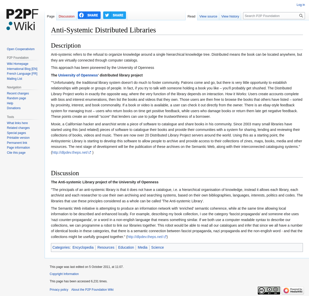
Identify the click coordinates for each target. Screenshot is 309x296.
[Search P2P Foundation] (274, 15)
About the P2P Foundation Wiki (92, 289)
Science (157, 247)
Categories (61, 247)
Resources (105, 247)
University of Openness (78, 75)
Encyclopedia (83, 247)
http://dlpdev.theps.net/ (70, 152)
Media (142, 247)
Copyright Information (64, 274)
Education (126, 247)
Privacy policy (59, 289)
